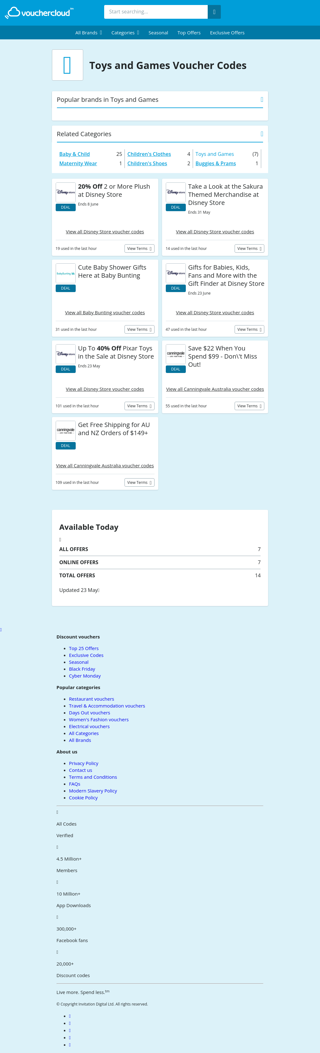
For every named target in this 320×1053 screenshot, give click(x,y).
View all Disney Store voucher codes (105, 231)
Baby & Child (74, 154)
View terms (138, 248)
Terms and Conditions (93, 777)
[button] (89, 32)
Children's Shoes (147, 163)
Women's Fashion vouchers (99, 719)
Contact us (80, 770)
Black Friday (82, 669)
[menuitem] (89, 32)
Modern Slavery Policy (93, 790)
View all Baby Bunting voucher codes (105, 312)
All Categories (84, 733)
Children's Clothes (149, 154)
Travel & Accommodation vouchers (107, 706)
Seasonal (158, 32)
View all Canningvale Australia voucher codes (215, 389)
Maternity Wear (78, 163)
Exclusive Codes (86, 655)
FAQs (74, 784)
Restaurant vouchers (91, 699)
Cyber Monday (85, 676)
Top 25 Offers (84, 648)
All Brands (80, 740)
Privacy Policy (84, 763)
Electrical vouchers (89, 726)
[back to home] (39, 13)
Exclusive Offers (227, 32)
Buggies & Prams (216, 163)
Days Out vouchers (89, 712)
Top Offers (189, 32)
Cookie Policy (83, 797)
